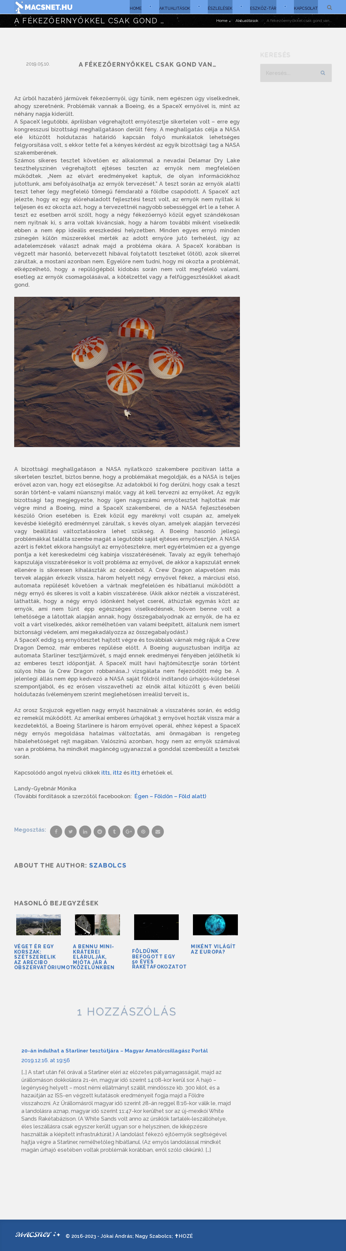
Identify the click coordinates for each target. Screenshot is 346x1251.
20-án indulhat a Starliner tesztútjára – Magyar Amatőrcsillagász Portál (114, 1050)
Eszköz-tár (262, 6)
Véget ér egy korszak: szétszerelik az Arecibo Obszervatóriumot (44, 956)
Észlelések (218, 6)
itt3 (135, 773)
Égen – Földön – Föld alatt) (170, 796)
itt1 (105, 773)
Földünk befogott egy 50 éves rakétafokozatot (159, 958)
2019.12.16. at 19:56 (45, 1060)
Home (133, 6)
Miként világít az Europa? (213, 948)
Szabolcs (107, 865)
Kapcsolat (306, 6)
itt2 (117, 773)
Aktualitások (172, 6)
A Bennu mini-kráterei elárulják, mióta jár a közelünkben (94, 956)
